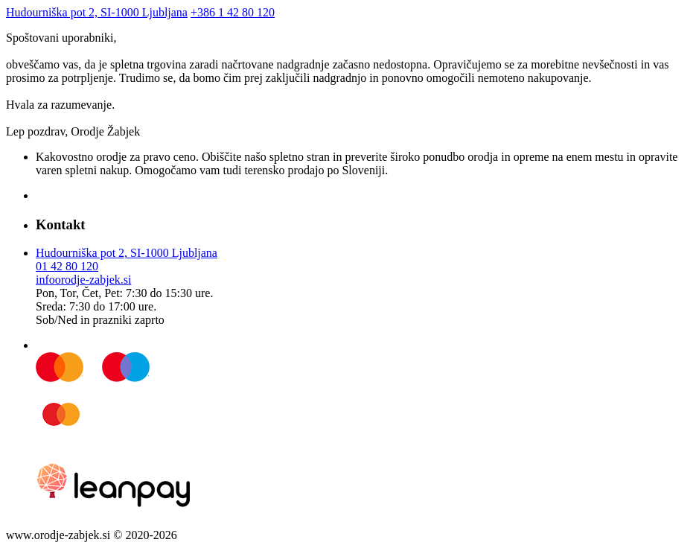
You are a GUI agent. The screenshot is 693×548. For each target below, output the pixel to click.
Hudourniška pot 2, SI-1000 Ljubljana (97, 12)
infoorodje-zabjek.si (83, 279)
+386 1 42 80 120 (233, 12)
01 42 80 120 (67, 266)
